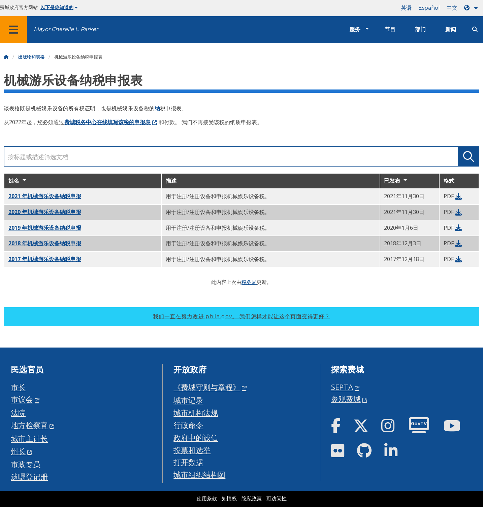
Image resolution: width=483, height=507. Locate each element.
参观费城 (346, 399)
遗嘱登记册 (29, 476)
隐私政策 (252, 499)
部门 (420, 29)
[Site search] (475, 29)
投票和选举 (192, 450)
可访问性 (276, 499)
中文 (452, 8)
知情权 (229, 499)
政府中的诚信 (195, 437)
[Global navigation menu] (13, 29)
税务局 (249, 282)
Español (429, 8)
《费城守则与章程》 (206, 387)
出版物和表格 (31, 57)
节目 (390, 29)
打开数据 (188, 462)
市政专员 (25, 464)
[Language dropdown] (472, 7)
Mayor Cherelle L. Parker (66, 29)
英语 (406, 8)
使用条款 (207, 499)
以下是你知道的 (59, 7)
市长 (18, 387)
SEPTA (342, 387)
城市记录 (188, 400)
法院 (18, 412)
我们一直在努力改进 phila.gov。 (241, 316)
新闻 (450, 29)
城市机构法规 (195, 412)
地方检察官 (29, 425)
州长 (18, 451)
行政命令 (188, 425)
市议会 (22, 399)
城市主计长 (29, 438)
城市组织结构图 (199, 474)
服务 (355, 29)
